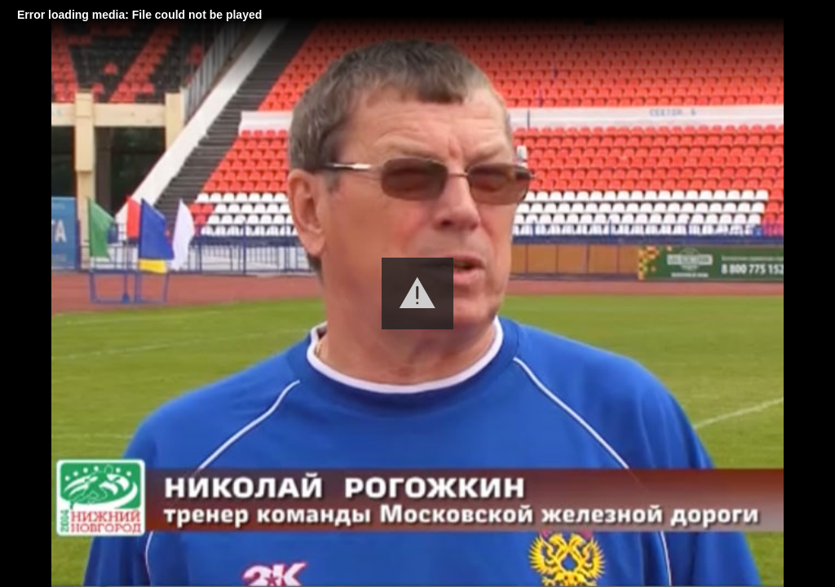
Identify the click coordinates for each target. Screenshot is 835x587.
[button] (417, 293)
